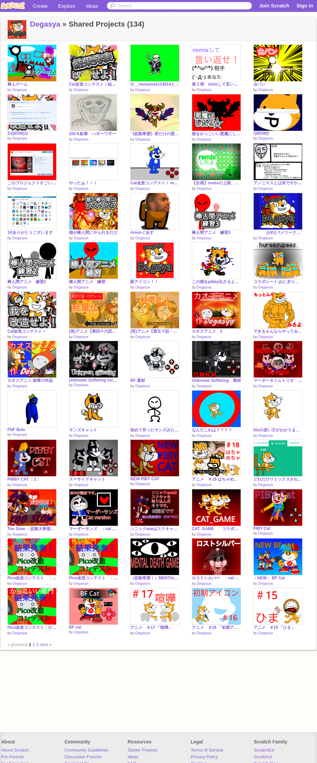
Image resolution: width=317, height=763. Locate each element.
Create (40, 6)
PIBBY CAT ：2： (23, 479)
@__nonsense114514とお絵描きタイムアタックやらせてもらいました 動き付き (154, 84)
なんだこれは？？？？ (212, 430)
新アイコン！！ (144, 281)
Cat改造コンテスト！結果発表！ (93, 84)
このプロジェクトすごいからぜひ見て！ (32, 183)
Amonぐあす (142, 232)
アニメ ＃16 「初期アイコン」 (216, 627)
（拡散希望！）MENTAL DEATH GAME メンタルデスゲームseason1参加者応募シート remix (154, 578)
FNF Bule (16, 429)
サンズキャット (83, 430)
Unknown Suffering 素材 (216, 380)
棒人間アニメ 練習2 (26, 281)
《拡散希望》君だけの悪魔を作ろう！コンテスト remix (154, 133)
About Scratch (15, 750)
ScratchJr (263, 756)
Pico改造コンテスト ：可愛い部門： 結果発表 (32, 578)
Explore (66, 6)
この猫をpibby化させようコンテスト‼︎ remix (216, 281)
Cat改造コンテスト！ (26, 331)
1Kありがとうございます (30, 232)
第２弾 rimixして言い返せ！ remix (216, 84)
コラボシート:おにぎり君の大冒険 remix (278, 281)
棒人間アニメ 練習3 (211, 232)
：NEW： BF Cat (269, 578)
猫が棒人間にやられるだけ (93, 232)
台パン (259, 84)
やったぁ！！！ (83, 183)
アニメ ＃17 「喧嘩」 (151, 627)
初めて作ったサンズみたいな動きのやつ (154, 430)
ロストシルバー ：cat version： (216, 578)
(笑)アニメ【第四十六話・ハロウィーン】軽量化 (93, 331)
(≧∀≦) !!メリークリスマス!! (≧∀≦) (278, 232)
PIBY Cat (261, 528)
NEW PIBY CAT (144, 479)
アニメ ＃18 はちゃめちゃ (216, 479)
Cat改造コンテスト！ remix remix (154, 183)
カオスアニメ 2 (207, 331)
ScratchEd (264, 750)
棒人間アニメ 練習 (87, 281)
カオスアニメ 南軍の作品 (30, 380)
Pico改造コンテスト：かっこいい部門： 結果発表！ (32, 627)
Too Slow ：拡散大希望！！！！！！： (32, 528)
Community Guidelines (86, 750)
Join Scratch (274, 5)
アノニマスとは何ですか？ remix (278, 183)
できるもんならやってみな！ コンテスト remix (278, 331)
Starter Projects (143, 750)
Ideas (92, 6)
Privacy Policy (204, 756)
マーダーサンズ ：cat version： (93, 528)
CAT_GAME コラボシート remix (216, 528)
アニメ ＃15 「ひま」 (274, 627)
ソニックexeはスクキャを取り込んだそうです (154, 528)
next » (45, 644)
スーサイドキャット (87, 479)
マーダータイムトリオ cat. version (278, 380)
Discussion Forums (83, 756)
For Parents (12, 756)
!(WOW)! (261, 133)
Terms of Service (207, 750)
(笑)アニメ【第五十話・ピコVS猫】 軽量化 (154, 331)
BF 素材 (137, 380)
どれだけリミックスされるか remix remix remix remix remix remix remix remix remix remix (278, 479)
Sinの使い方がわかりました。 (278, 430)
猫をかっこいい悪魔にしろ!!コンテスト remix (216, 133)
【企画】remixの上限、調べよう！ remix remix (216, 183)
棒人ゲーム (17, 84)
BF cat (75, 627)
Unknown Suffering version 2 (93, 380)
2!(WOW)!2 (17, 133)
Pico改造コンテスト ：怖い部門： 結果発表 (93, 578)
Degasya (45, 24)
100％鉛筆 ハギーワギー (92, 133)
